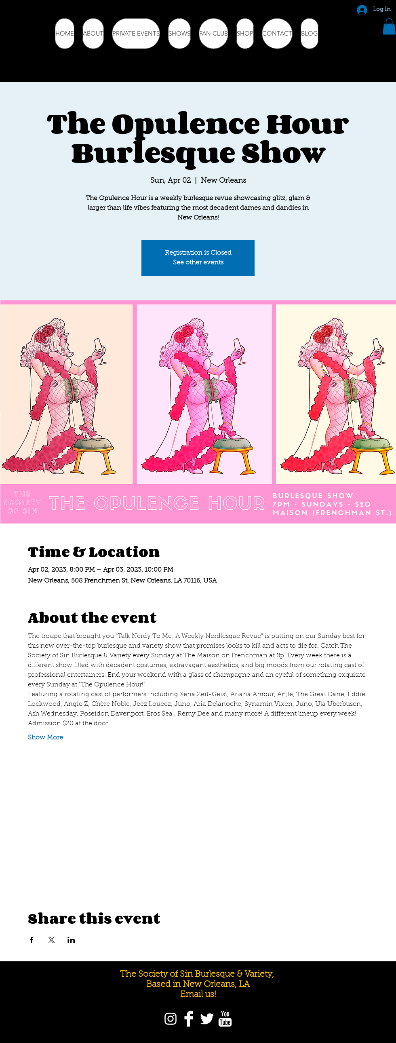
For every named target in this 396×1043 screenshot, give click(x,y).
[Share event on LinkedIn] (71, 940)
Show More (45, 738)
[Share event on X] (51, 940)
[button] (389, 26)
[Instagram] (170, 1019)
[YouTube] (225, 1019)
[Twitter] (207, 1019)
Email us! (198, 994)
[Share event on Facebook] (32, 940)
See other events (198, 263)
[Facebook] (189, 1019)
